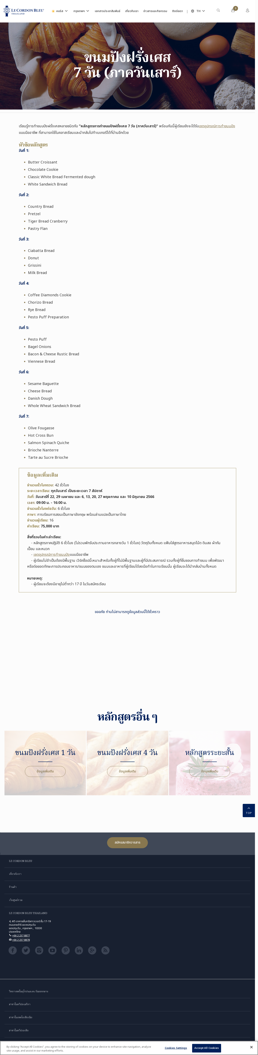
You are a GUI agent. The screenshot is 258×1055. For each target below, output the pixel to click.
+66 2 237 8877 (21, 936)
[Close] (251, 1047)
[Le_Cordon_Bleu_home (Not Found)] (23, 11)
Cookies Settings (176, 1048)
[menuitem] (218, 11)
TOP (249, 810)
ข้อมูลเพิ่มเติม (45, 771)
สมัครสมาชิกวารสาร (127, 842)
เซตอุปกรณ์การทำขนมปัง (217, 126)
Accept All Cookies (206, 1048)
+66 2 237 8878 (21, 940)
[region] (129, 1048)
